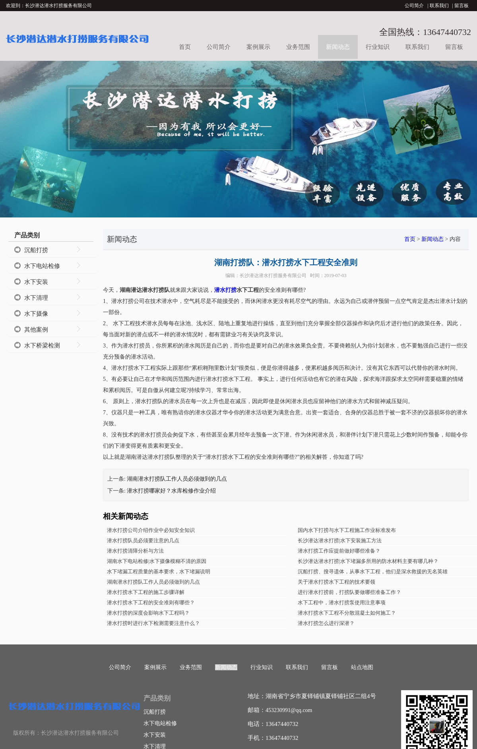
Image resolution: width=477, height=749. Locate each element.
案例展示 (258, 47)
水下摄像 (36, 313)
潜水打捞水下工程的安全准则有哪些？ (151, 602)
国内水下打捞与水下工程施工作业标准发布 (347, 530)
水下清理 (36, 298)
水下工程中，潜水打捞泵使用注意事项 (342, 602)
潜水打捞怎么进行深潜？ (326, 623)
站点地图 (362, 667)
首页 (185, 47)
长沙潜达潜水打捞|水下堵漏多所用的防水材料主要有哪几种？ (368, 561)
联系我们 (439, 5)
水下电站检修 (42, 266)
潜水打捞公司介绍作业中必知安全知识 (151, 530)
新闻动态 (338, 47)
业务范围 (298, 47)
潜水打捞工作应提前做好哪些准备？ (339, 551)
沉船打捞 (36, 250)
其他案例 (36, 329)
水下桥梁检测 (42, 345)
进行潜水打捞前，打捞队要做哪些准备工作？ (349, 592)
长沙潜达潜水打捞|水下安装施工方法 (340, 540)
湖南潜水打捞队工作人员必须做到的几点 (177, 479)
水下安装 (36, 282)
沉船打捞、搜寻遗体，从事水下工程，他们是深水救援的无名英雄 (373, 571)
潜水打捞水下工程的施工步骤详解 (145, 592)
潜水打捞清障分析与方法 (135, 551)
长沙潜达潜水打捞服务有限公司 (273, 275)
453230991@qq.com (289, 710)
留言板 (461, 5)
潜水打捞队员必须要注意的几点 (143, 540)
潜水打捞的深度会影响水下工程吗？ (148, 613)
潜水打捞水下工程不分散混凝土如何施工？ (347, 613)
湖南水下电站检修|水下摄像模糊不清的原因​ (156, 561)
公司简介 (414, 5)
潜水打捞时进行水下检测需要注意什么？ (153, 623)
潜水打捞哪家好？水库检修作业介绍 (171, 491)
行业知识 (378, 47)
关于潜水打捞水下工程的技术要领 (336, 582)
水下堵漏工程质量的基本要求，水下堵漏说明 (158, 571)
